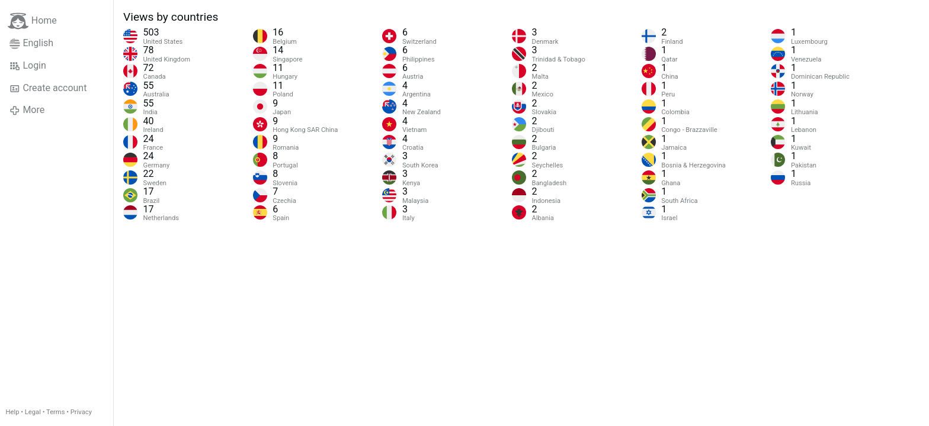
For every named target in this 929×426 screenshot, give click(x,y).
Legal (33, 412)
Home (32, 21)
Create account (48, 88)
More (26, 110)
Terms (55, 412)
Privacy (81, 412)
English (31, 43)
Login (27, 66)
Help (13, 412)
